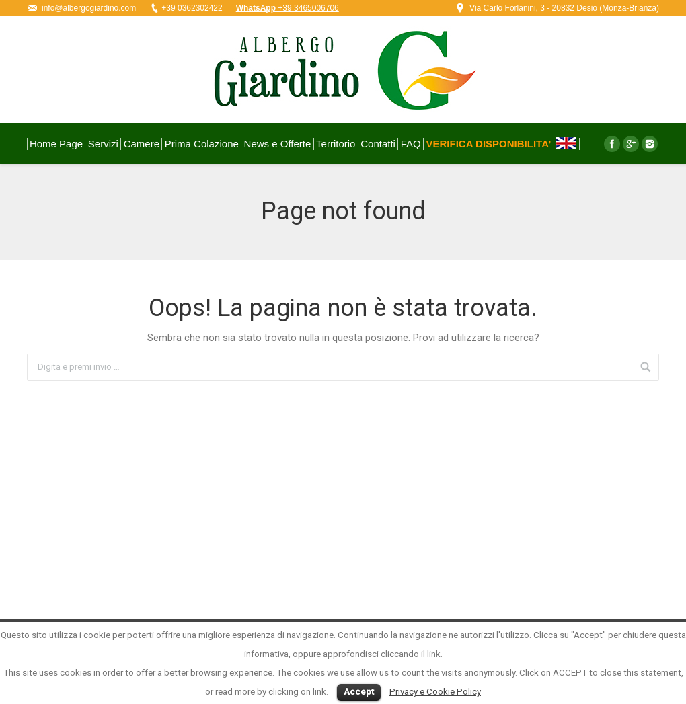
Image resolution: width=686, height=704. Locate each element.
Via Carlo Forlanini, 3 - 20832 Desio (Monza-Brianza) (564, 8)
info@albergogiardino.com (89, 8)
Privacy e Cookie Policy (435, 692)
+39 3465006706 (287, 8)
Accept (359, 692)
